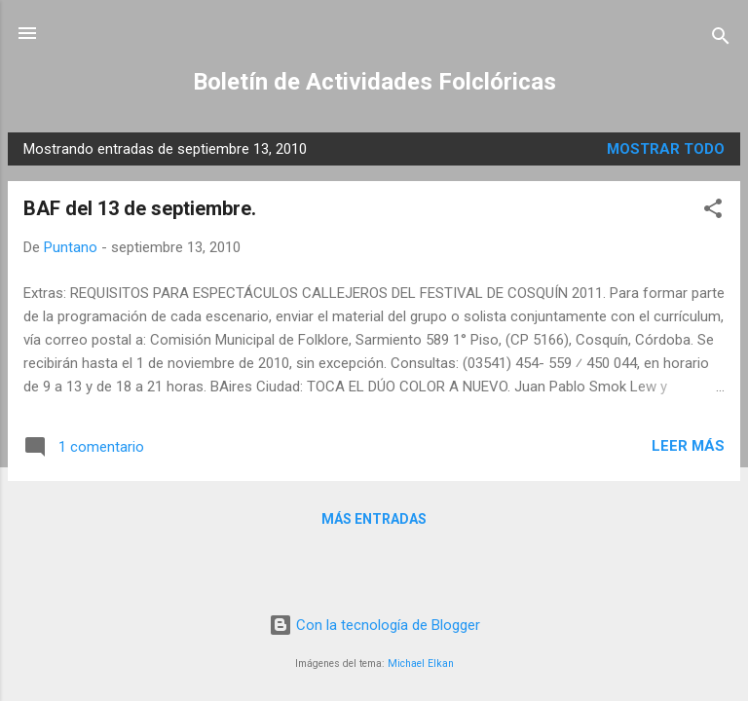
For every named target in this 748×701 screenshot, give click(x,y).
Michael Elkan (421, 663)
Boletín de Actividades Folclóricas (374, 81)
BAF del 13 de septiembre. (139, 208)
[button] (713, 212)
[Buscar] (720, 39)
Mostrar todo (666, 149)
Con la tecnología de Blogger (374, 625)
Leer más (688, 446)
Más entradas (374, 519)
